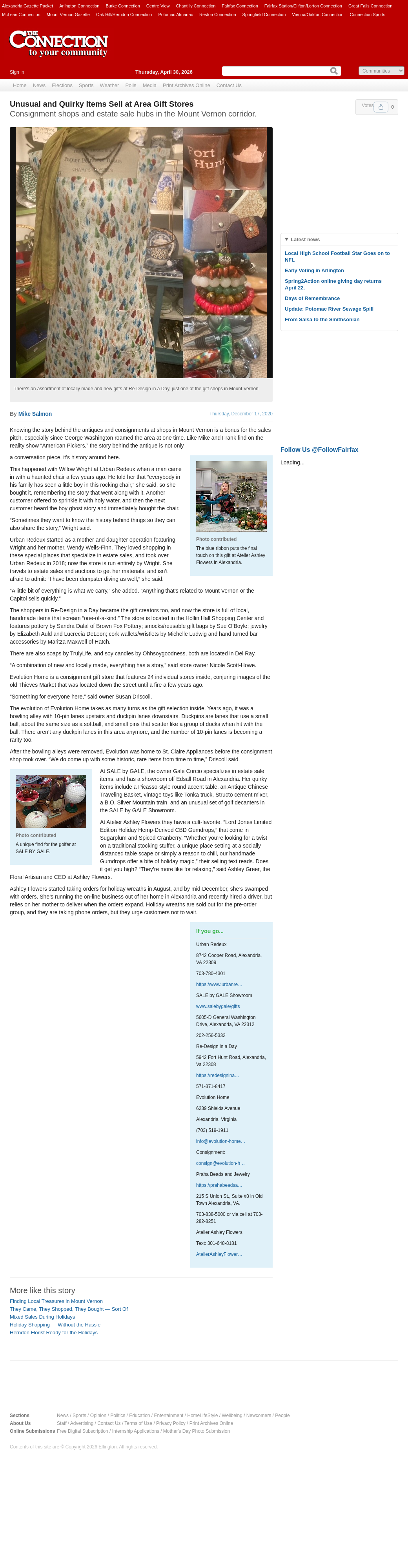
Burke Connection (123, 6)
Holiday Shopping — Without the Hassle (55, 1325)
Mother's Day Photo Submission (196, 1431)
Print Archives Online (186, 85)
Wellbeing (232, 1415)
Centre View (158, 6)
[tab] (339, 239)
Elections (62, 85)
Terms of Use (138, 1423)
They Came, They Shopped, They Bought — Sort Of (69, 1309)
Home (20, 85)
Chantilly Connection (196, 6)
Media (150, 85)
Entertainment (169, 1415)
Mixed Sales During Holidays (42, 1317)
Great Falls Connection (370, 6)
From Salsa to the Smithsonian (322, 319)
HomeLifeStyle (202, 1415)
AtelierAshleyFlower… (219, 1254)
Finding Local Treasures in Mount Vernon (56, 1301)
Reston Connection (217, 14)
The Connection (59, 49)
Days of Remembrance (312, 298)
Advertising (81, 1423)
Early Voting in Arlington (314, 270)
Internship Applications (135, 1431)
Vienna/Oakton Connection (317, 14)
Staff (61, 1423)
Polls (130, 85)
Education (139, 1415)
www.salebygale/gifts (218, 1006)
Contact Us (229, 85)
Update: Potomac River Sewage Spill (329, 309)
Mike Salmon (35, 414)
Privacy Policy (171, 1423)
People (282, 1415)
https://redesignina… (217, 1075)
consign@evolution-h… (220, 1163)
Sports (86, 85)
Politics (117, 1415)
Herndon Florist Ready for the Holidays (54, 1332)
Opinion (98, 1415)
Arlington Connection (79, 6)
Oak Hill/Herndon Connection (124, 14)
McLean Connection (21, 14)
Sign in (17, 72)
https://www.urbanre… (219, 984)
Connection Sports (368, 14)
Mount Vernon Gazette (68, 14)
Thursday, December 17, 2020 (241, 414)
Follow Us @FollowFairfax (319, 449)
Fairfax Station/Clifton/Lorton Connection (303, 6)
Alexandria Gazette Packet (27, 6)
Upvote (380, 107)
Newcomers (258, 1415)
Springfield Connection (264, 14)
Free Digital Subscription (82, 1431)
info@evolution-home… (221, 1141)
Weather (109, 85)
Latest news (305, 239)
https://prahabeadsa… (219, 1185)
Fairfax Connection (240, 6)
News (39, 85)
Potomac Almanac (175, 14)
